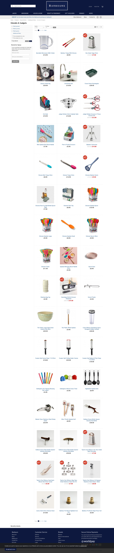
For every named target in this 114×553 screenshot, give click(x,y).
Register (96, 6)
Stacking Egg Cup (45, 297)
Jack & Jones (61, 540)
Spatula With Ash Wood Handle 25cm (68, 267)
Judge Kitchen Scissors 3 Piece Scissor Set (92, 114)
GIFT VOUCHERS (69, 13)
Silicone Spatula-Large (45, 236)
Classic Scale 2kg (45, 83)
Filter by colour (16, 28)
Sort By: (39, 27)
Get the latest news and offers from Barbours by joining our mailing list (32, 17)
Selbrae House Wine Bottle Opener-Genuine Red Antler (45, 450)
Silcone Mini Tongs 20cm (45, 175)
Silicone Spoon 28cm (92, 236)
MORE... (91, 13)
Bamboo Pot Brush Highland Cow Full (68, 511)
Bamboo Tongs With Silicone (68, 53)
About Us (14, 534)
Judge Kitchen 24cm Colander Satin (68, 114)
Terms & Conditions (40, 538)
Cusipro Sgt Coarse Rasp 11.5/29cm (45, 358)
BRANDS (81, 13)
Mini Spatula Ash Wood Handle (45, 144)
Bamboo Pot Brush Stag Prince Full (91, 511)
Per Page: (49, 27)
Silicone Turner (45, 266)
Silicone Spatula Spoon (91, 205)
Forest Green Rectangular (92, 83)
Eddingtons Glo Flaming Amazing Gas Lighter (45, 389)
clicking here (83, 546)
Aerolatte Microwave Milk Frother (45, 53)
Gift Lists (14, 542)
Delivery (37, 534)
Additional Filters (17, 33)
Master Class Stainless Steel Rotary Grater (45, 420)
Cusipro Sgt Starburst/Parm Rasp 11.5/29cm (91, 358)
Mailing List (14, 538)
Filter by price (16, 31)
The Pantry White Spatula (69, 327)
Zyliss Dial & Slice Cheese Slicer (45, 511)
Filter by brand (16, 26)
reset (27, 41)
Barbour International (63, 536)
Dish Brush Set (68, 83)
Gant (59, 538)
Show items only (18, 36)
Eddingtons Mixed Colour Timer (68, 388)
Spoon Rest (92, 266)
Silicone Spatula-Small (68, 236)
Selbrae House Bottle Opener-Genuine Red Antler (91, 420)
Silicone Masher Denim (91, 175)
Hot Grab (45, 114)
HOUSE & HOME (37, 13)
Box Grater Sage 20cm (92, 53)
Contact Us (92, 17)
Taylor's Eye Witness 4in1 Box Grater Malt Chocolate (92, 450)
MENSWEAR (24, 13)
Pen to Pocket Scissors (68, 144)
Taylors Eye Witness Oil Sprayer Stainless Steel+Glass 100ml (92, 481)
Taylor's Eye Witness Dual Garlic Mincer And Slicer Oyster (45, 481)
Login (90, 6)
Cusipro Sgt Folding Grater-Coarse (68, 358)
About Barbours (77, 17)
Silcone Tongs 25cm (68, 175)
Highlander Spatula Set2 (91, 388)
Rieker (59, 542)
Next (45, 30)
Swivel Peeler (92, 297)
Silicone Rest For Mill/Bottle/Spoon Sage (45, 206)
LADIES (14, 13)
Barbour (60, 534)
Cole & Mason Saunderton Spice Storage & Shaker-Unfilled (92, 328)
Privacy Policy (38, 540)
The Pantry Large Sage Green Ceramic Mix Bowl (45, 328)
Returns (37, 536)
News (85, 17)
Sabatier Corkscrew (91, 144)
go (30, 41)
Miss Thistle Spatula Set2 (68, 419)
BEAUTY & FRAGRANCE (53, 13)
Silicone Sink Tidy (68, 205)
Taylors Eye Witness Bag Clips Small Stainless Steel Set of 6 (68, 481)
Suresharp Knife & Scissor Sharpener (68, 297)
